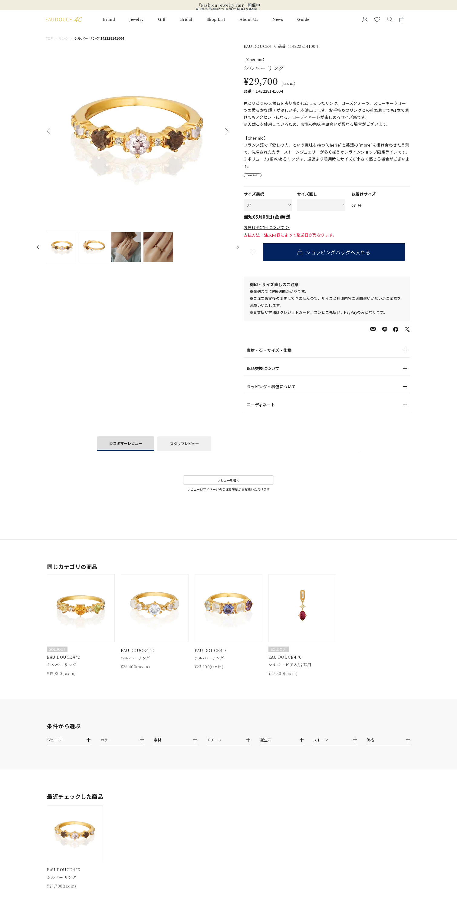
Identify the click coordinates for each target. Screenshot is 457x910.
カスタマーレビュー (125, 446)
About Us (248, 19)
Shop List (216, 19)
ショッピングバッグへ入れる (339, 256)
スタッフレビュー (184, 447)
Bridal (186, 19)
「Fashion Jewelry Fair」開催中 (228, 5)
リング (63, 38)
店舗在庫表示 (260, 177)
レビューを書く (228, 483)
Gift (162, 19)
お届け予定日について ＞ (267, 231)
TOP (49, 38)
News (277, 19)
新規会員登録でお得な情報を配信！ (228, 9)
